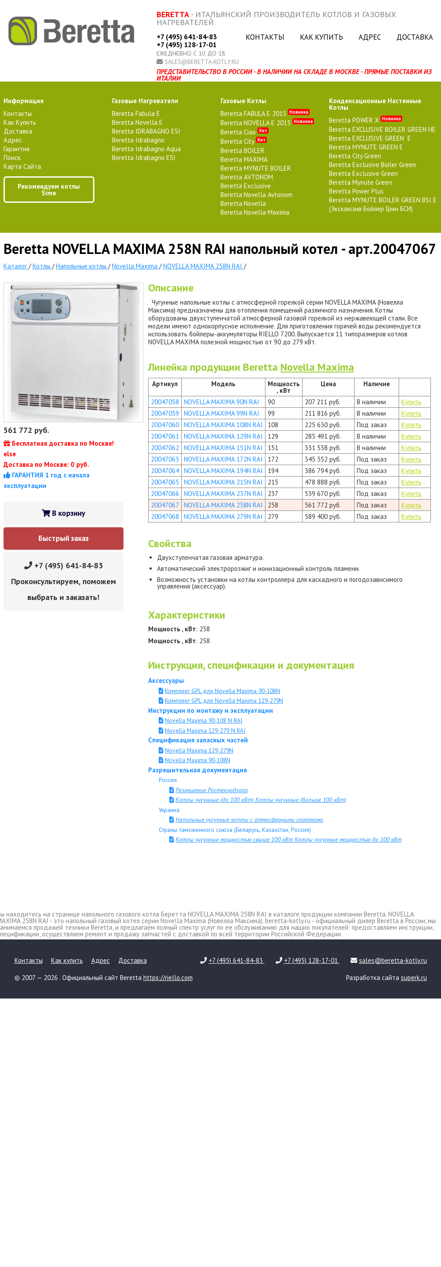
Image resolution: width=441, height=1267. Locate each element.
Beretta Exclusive (245, 186)
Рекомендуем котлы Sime (49, 189)
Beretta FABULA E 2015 (265, 113)
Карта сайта (22, 166)
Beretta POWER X (365, 120)
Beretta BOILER (242, 150)
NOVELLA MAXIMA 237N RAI (223, 493)
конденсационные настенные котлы (375, 104)
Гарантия (17, 149)
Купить (411, 402)
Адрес (370, 37)
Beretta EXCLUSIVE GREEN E (370, 138)
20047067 (165, 505)
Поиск (12, 157)
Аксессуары (166, 680)
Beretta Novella (243, 203)
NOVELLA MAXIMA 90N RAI (221, 402)
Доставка (414, 37)
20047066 (165, 493)
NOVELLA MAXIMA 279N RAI (223, 516)
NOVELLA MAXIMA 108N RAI (223, 425)
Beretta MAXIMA (244, 159)
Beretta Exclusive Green (363, 173)
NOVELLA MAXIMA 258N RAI (223, 505)
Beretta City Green (355, 156)
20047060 (165, 425)
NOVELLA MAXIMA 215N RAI (223, 482)
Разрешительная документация (197, 770)
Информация (24, 100)
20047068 (165, 516)
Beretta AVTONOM (246, 177)
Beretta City (243, 141)
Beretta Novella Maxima (254, 212)
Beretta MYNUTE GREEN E (366, 147)
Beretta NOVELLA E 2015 (267, 123)
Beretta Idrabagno (138, 140)
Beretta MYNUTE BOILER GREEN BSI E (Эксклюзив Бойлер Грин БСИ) (383, 204)
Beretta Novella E (137, 122)
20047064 (165, 470)
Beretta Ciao (244, 132)
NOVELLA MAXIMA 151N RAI (223, 447)
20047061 (165, 436)
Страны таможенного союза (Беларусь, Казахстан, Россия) (235, 830)
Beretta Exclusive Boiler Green (372, 164)
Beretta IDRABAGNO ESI (146, 131)
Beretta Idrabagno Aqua (146, 149)
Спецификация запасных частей (198, 740)
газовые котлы (243, 100)
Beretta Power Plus (356, 191)
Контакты (265, 37)
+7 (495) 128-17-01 (187, 44)
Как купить (321, 37)
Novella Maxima (317, 367)
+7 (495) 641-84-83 (187, 36)
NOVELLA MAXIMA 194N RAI (223, 470)
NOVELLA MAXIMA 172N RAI (223, 459)
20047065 (165, 482)
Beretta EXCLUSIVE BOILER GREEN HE (382, 129)
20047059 (165, 413)
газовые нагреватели (145, 100)
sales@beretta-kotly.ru (201, 62)
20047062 (165, 447)
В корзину (63, 513)
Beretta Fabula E (136, 113)
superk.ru (414, 977)
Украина (169, 810)
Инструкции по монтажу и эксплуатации (210, 710)
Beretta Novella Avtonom (256, 194)
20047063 (165, 459)
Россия (168, 780)
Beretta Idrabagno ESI (144, 157)
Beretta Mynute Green (360, 182)
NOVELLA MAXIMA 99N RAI (221, 413)
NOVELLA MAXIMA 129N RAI (223, 436)
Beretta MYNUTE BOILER (255, 168)
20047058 (165, 402)
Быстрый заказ (63, 538)
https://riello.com (168, 977)
